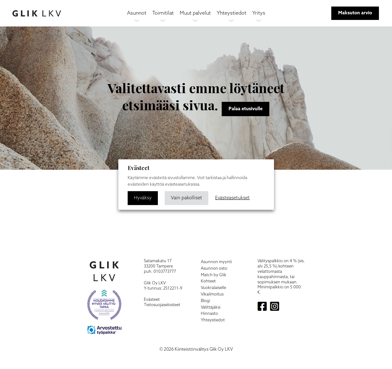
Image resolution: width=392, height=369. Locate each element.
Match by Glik (213, 275)
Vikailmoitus (212, 294)
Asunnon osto (214, 268)
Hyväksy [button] (143, 198)
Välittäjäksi (210, 307)
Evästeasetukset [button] (233, 198)
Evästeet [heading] (138, 168)
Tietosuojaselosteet (162, 305)
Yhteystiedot (231, 13)
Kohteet (208, 281)
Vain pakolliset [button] (186, 198)
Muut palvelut (195, 13)
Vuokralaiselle (213, 288)
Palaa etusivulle (245, 109)
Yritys (258, 13)
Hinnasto (209, 313)
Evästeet (152, 299)
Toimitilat (163, 13)
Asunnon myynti (216, 262)
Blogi (205, 301)
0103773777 (164, 271)
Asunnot (136, 13)
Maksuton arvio (355, 13)
